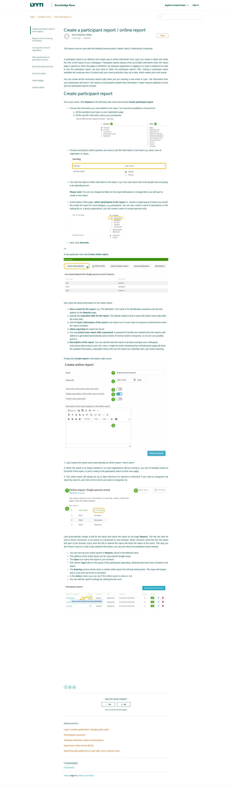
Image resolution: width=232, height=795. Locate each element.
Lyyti (32, 17)
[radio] (108, 704)
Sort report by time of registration (41, 49)
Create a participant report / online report (43, 30)
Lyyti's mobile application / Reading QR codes (86, 729)
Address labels (38, 87)
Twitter (70, 687)
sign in (73, 775)
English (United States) (175, 5)
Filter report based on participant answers (41, 58)
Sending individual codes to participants (84, 740)
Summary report (38, 73)
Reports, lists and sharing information (42, 39)
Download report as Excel (42, 66)
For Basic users (44, 17)
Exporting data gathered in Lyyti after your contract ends (92, 751)
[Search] (179, 17)
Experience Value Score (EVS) (78, 745)
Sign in (195, 5)
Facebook (65, 687)
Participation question (75, 735)
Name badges (38, 80)
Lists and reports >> (63, 17)
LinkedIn (74, 687)
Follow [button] (162, 35)
